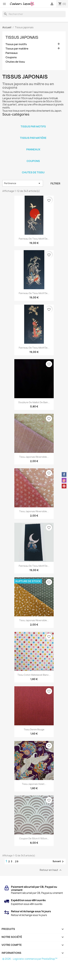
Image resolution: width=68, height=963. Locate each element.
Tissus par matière (17, 48)
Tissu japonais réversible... (34, 456)
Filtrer (55, 183)
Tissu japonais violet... (34, 783)
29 (17, 861)
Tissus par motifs (16, 44)
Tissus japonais (22, 37)
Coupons (11, 57)
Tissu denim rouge (34, 729)
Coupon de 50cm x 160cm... (34, 838)
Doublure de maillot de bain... (34, 402)
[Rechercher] (34, 14)
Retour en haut (51, 870)
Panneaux (12, 53)
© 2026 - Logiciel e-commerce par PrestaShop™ (29, 959)
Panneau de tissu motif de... (34, 238)
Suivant (59, 861)
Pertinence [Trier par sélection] (22, 183)
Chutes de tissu (15, 61)
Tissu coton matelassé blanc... (34, 674)
